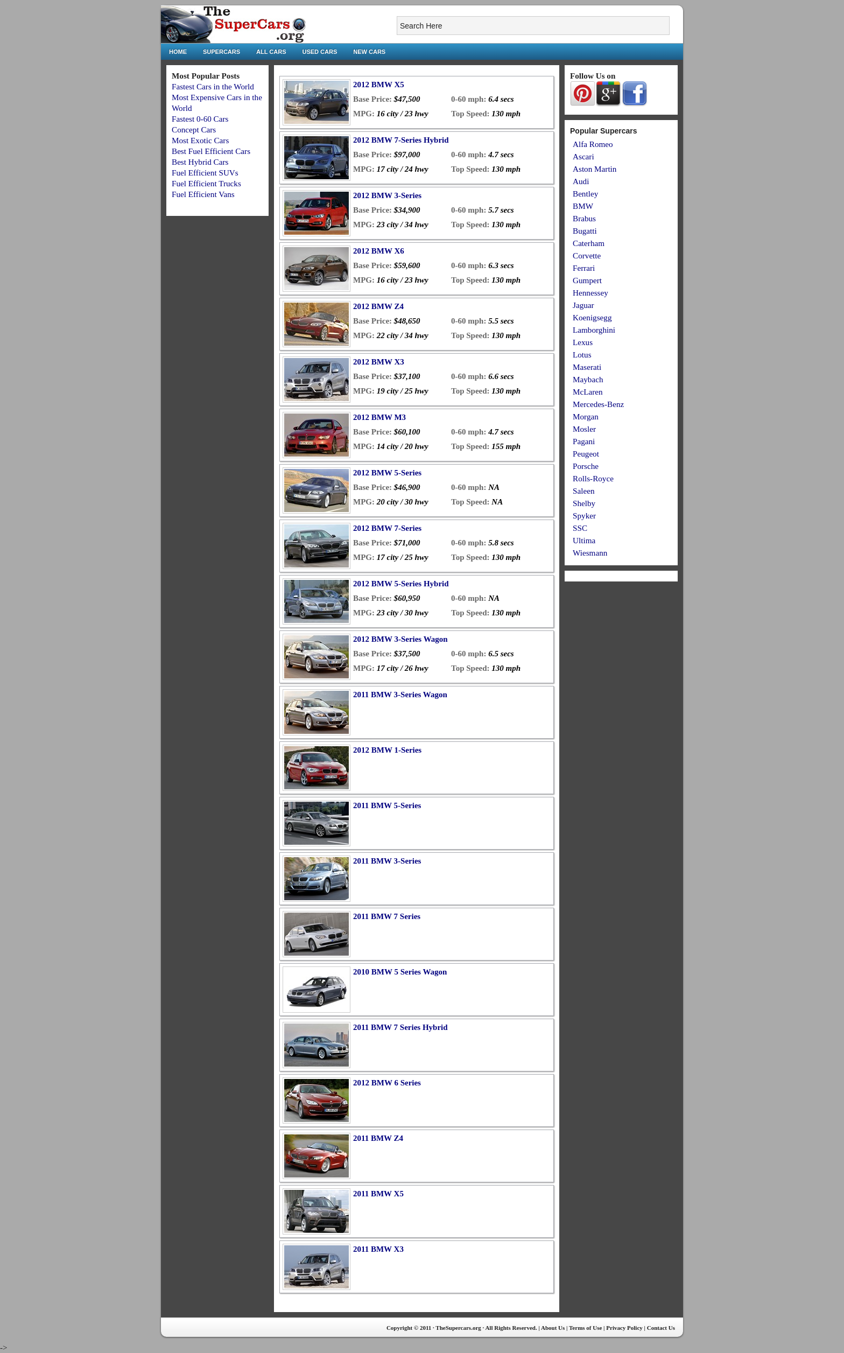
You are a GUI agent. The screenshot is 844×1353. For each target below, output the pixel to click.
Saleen (583, 490)
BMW (583, 206)
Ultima (584, 540)
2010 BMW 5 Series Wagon (400, 972)
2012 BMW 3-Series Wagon (400, 639)
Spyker (584, 515)
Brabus (584, 218)
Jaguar (583, 305)
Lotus (582, 354)
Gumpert (587, 280)
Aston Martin (594, 168)
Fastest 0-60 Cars (200, 118)
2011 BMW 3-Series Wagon (400, 694)
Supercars (221, 51)
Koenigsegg (592, 317)
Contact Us (661, 1327)
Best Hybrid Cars (200, 161)
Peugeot (586, 453)
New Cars (369, 51)
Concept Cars (194, 129)
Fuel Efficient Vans (203, 194)
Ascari (583, 156)
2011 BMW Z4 (378, 1138)
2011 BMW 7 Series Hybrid (400, 1027)
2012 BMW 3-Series (387, 195)
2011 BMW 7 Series (386, 916)
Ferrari (584, 267)
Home (178, 51)
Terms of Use (585, 1327)
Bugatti (585, 230)
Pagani (584, 441)
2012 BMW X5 (378, 84)
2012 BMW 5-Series (387, 472)
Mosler (584, 428)
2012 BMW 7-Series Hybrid (401, 140)
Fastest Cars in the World (213, 86)
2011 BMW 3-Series (387, 861)
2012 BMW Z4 (378, 306)
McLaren (588, 391)
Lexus (583, 342)
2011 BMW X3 (378, 1249)
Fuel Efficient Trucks (206, 183)
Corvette (587, 255)
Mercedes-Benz (598, 404)
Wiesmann (590, 552)
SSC (580, 527)
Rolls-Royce (593, 478)
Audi (581, 181)
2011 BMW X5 (378, 1193)
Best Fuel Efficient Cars (211, 151)
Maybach (588, 379)
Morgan (586, 416)
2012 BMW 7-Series (387, 528)
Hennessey (590, 292)
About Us (553, 1327)
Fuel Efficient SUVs (205, 172)
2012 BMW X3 (378, 361)
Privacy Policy (624, 1327)
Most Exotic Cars (200, 140)
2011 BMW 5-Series (387, 805)
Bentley (585, 193)
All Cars (271, 51)
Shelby (584, 503)
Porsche (586, 466)
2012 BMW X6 (378, 251)
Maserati (587, 366)
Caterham (588, 243)
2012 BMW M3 (379, 417)
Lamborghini (594, 329)
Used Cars (320, 51)
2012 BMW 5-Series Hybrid (401, 583)
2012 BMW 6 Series (387, 1082)
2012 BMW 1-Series (387, 750)
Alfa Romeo (593, 144)
